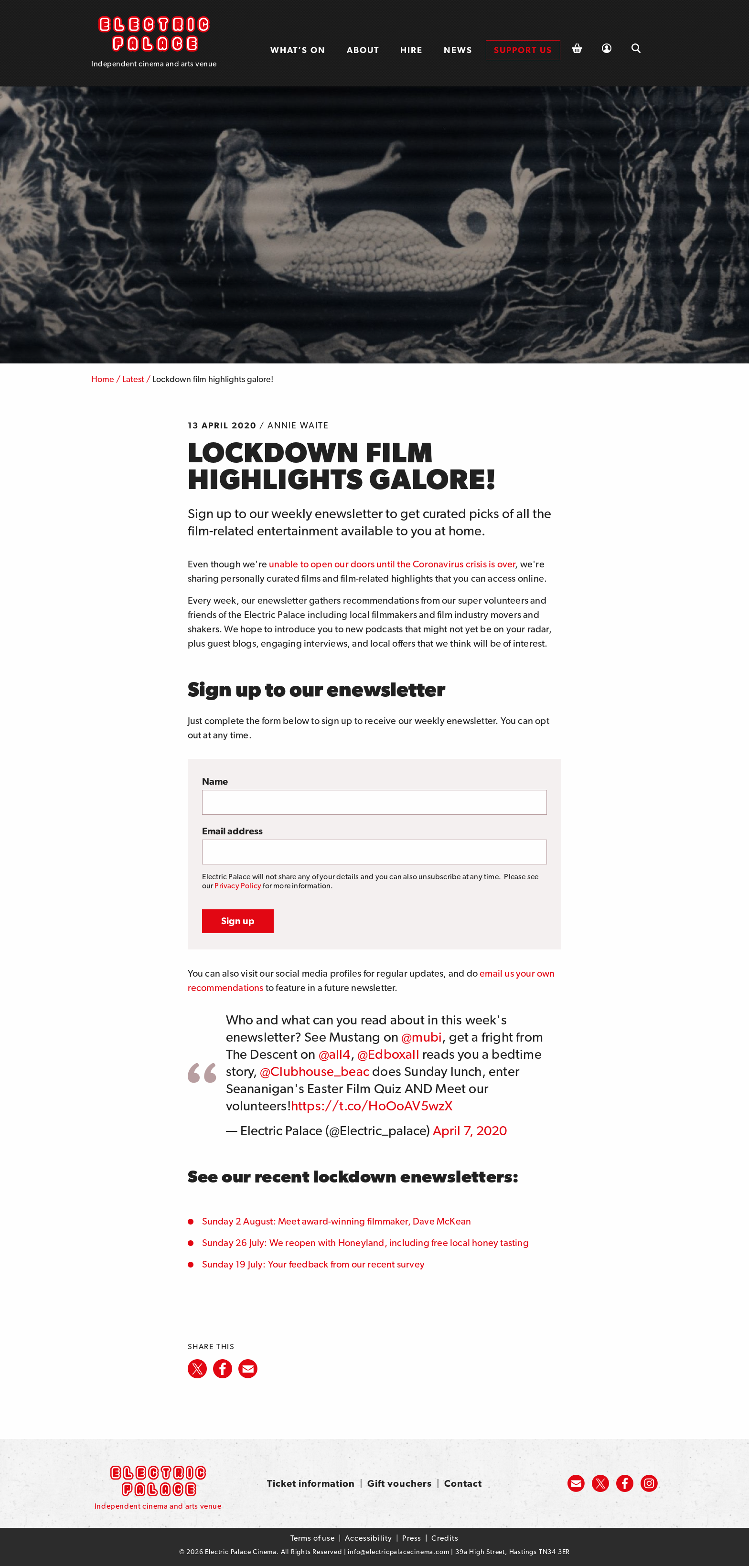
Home (102, 379)
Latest (133, 379)
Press (412, 1538)
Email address (232, 831)
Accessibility (368, 1538)
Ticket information (311, 1483)
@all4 (335, 1054)
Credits (444, 1538)
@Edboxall (388, 1054)
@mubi (421, 1037)
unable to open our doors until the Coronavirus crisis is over (392, 564)
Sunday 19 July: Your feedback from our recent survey (313, 1264)
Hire (411, 50)
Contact (463, 1483)
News (458, 50)
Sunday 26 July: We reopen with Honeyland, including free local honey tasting (365, 1242)
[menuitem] (298, 50)
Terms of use (312, 1538)
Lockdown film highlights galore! (212, 379)
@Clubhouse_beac (314, 1071)
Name (215, 781)
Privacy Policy (237, 885)
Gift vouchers (399, 1483)
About (363, 50)
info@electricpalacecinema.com (398, 1551)
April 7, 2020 (470, 1130)
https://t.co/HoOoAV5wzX (372, 1105)
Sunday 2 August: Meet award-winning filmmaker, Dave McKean (336, 1221)
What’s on (298, 50)
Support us (523, 50)
